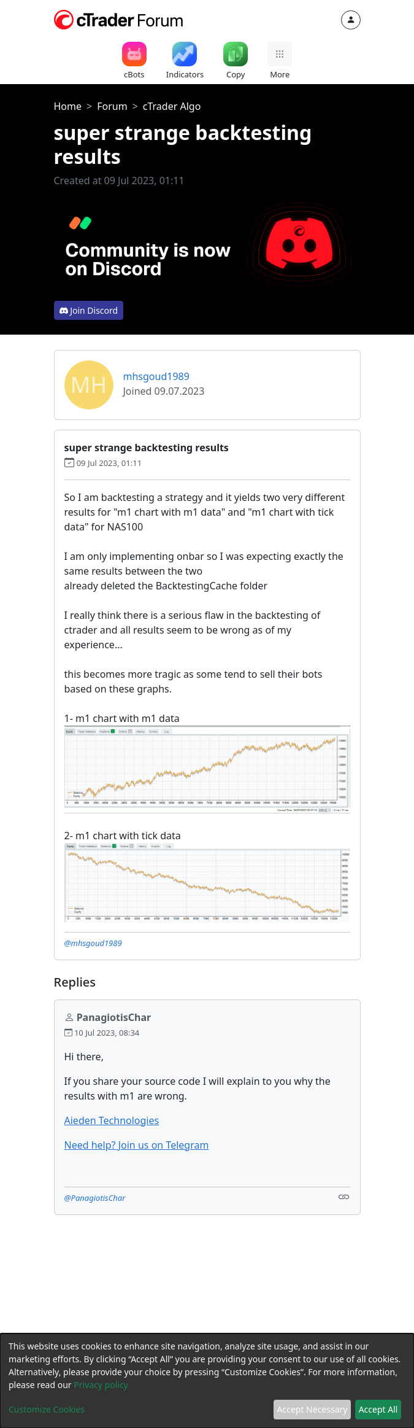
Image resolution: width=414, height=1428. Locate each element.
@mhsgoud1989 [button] (93, 943)
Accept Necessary (312, 1409)
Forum (112, 106)
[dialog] (207, 1380)
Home (68, 106)
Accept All (378, 1409)
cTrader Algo (172, 106)
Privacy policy (101, 1385)
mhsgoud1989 (156, 376)
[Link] (344, 1197)
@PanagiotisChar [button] (95, 1197)
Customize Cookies (47, 1409)
